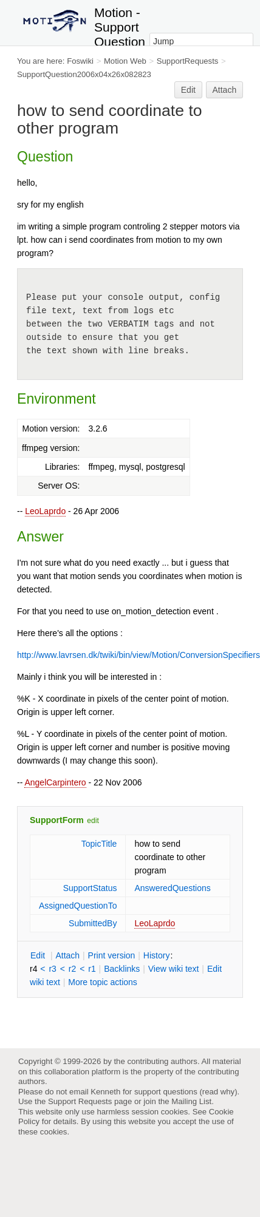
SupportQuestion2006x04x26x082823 (84, 74)
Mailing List (191, 1101)
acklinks (122, 969)
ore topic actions (102, 982)
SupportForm (57, 820)
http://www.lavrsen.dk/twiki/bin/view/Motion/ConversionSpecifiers (138, 655)
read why (218, 1091)
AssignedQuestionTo (78, 905)
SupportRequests (188, 61)
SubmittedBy (93, 923)
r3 (52, 969)
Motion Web (125, 61)
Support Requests (80, 1101)
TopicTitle (99, 844)
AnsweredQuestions (172, 888)
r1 (91, 969)
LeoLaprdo (45, 511)
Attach (225, 90)
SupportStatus (90, 888)
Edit (188, 90)
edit (92, 820)
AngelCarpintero (55, 782)
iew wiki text (173, 969)
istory (156, 955)
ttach (67, 955)
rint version (111, 955)
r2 (72, 969)
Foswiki (80, 61)
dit (38, 955)
